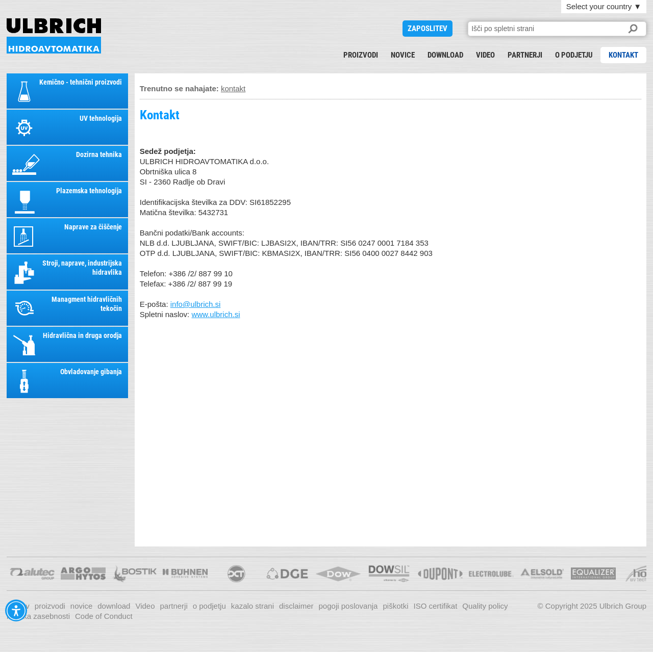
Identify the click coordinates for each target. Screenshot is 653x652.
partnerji (525, 55)
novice (403, 55)
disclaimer (296, 606)
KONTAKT (54, 36)
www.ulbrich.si (215, 314)
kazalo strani (252, 606)
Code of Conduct (104, 616)
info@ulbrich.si (195, 304)
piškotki (395, 606)
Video (485, 55)
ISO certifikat (435, 606)
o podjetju (574, 55)
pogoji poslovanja (348, 606)
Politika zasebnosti (38, 616)
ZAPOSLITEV (427, 28)
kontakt (623, 55)
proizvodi (360, 55)
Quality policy (485, 606)
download (445, 55)
